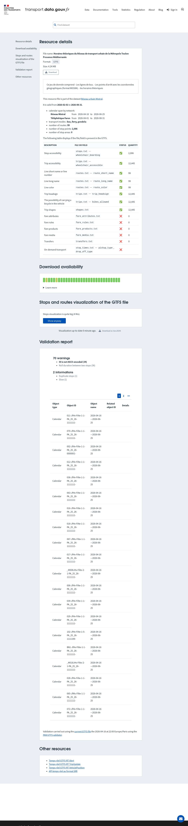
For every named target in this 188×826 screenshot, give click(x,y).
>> (128, 395)
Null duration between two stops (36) (77, 365)
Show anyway (54, 320)
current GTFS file (82, 731)
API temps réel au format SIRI (63, 771)
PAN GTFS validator (52, 734)
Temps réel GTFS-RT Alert (61, 760)
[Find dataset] (94, 25)
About (152, 9)
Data (87, 9)
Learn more (51, 287)
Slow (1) (63, 379)
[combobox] (94, 25)
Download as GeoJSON (110, 330)
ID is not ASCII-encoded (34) (73, 361)
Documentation (101, 9)
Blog (160, 9)
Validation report (24, 69)
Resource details (24, 41)
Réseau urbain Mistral (92, 98)
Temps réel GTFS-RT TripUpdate (64, 764)
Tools (115, 9)
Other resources (24, 76)
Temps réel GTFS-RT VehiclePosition (67, 767)
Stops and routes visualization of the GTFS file (25, 59)
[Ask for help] (180, 818)
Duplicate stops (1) (68, 375)
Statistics (125, 9)
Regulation (139, 9)
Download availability (26, 48)
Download (51, 72)
